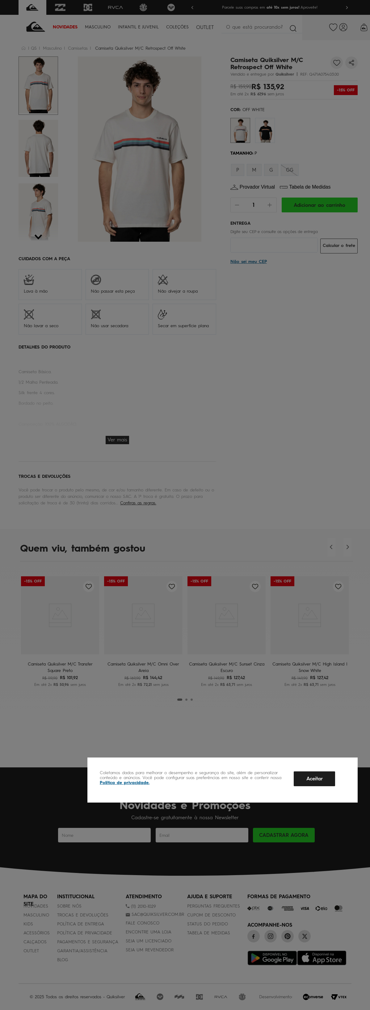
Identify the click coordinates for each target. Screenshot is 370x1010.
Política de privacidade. (124, 782)
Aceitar (314, 779)
